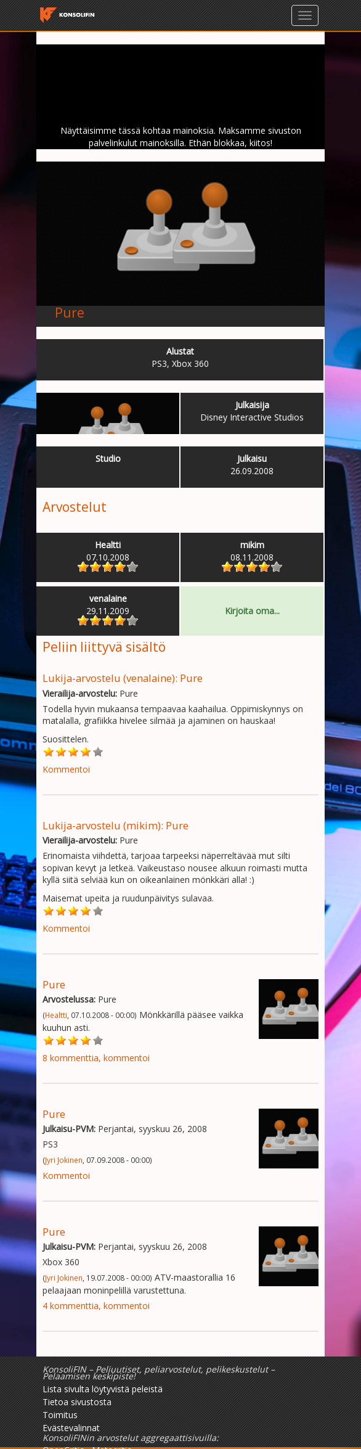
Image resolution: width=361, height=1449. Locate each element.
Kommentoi (66, 769)
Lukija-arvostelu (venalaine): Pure (123, 678)
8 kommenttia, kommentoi (96, 1058)
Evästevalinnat (71, 1428)
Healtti (56, 1015)
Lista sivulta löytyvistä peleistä (103, 1389)
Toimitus (60, 1415)
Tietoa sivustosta (77, 1402)
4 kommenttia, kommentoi (96, 1305)
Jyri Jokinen (64, 1160)
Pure (69, 312)
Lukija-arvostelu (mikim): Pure (116, 825)
